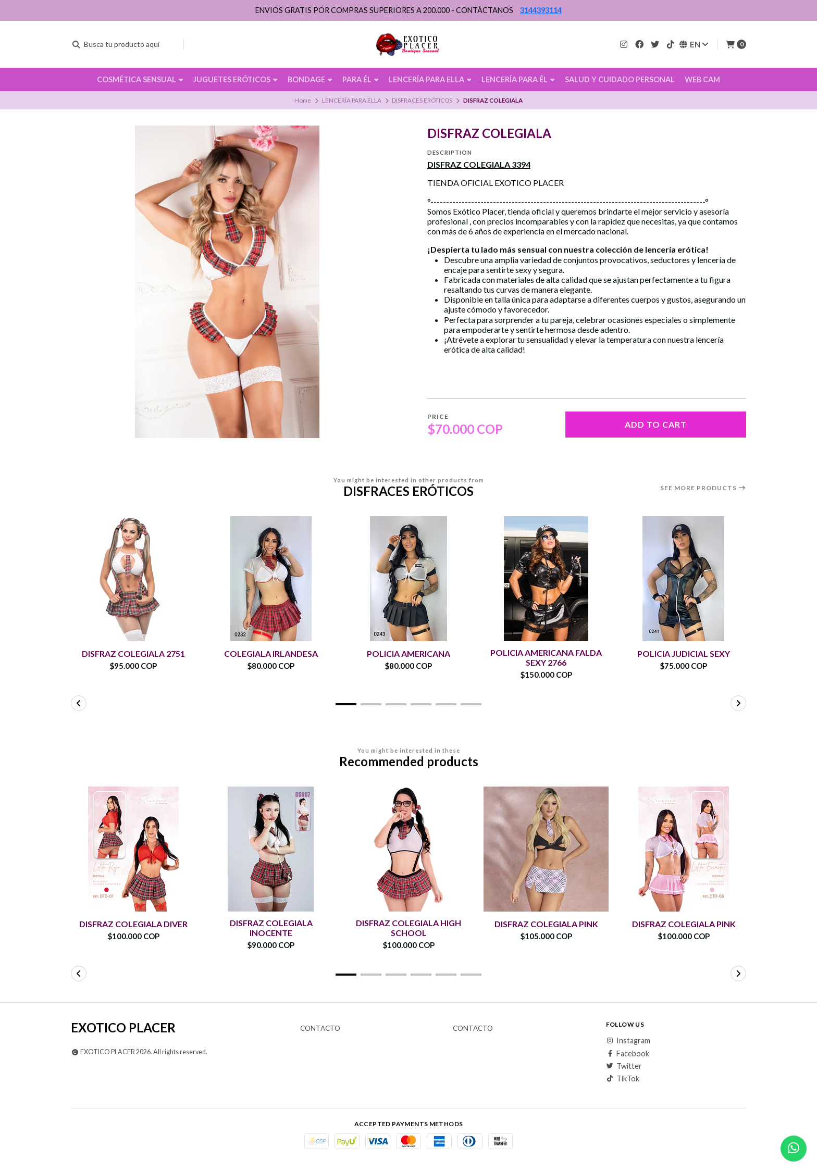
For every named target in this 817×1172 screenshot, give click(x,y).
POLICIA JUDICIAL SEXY (683, 653)
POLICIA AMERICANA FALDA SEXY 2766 (546, 657)
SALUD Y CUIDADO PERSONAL (620, 79)
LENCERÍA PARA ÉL (518, 79)
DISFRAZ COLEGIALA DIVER (133, 924)
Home (302, 100)
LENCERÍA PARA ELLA (430, 79)
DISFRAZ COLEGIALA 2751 (133, 653)
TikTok (622, 1078)
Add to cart (656, 424)
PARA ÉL (360, 79)
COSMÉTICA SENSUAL (140, 79)
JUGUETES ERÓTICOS (235, 79)
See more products (703, 488)
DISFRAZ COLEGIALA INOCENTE (271, 928)
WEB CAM (702, 79)
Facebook (627, 1053)
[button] (346, 704)
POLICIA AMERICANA (408, 653)
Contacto (320, 1028)
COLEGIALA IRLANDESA (271, 653)
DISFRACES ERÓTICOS (422, 100)
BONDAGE (310, 79)
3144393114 (541, 10)
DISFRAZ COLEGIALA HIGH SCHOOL (408, 928)
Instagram (628, 1040)
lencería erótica (675, 249)
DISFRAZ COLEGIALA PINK (546, 924)
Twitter (624, 1066)
